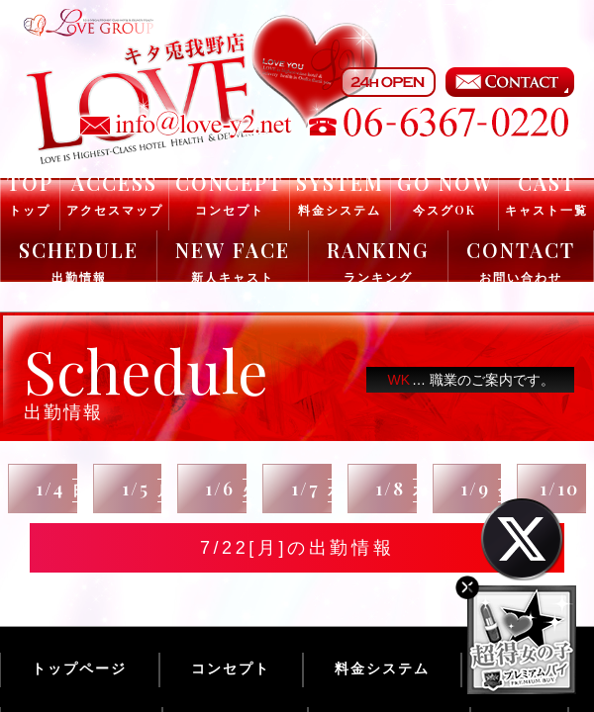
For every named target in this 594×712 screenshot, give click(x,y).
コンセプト (230, 668)
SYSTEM (340, 193)
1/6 (231, 489)
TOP (30, 193)
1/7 (317, 489)
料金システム (382, 668)
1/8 (402, 489)
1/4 (62, 489)
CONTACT (520, 260)
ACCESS (114, 193)
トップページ (79, 668)
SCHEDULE (79, 260)
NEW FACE (232, 260)
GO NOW (445, 193)
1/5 (147, 489)
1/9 (487, 489)
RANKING (378, 260)
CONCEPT (229, 193)
